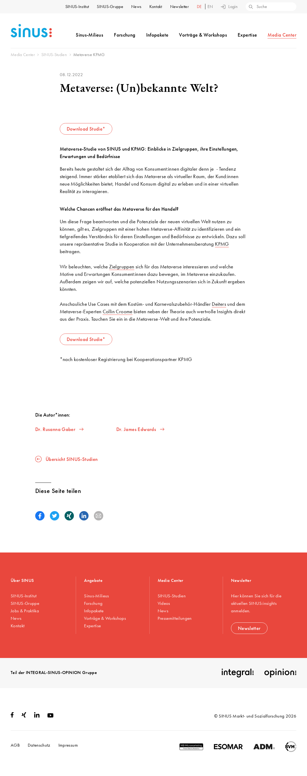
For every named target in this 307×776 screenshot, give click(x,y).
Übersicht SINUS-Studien (66, 459)
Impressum (68, 745)
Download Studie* (86, 129)
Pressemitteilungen (175, 618)
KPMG (222, 244)
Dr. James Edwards (140, 429)
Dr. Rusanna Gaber (59, 429)
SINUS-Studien (172, 596)
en (210, 6)
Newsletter (179, 6)
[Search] (250, 7)
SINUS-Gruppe (110, 6)
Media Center (282, 35)
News (136, 6)
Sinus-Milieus (89, 35)
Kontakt (155, 6)
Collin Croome (118, 311)
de (200, 6)
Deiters (219, 304)
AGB (15, 745)
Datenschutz (39, 745)
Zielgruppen (121, 266)
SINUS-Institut (77, 6)
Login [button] (229, 7)
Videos (164, 603)
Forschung (124, 35)
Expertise (247, 35)
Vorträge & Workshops (203, 35)
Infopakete (157, 35)
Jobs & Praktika (25, 611)
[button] (40, 515)
